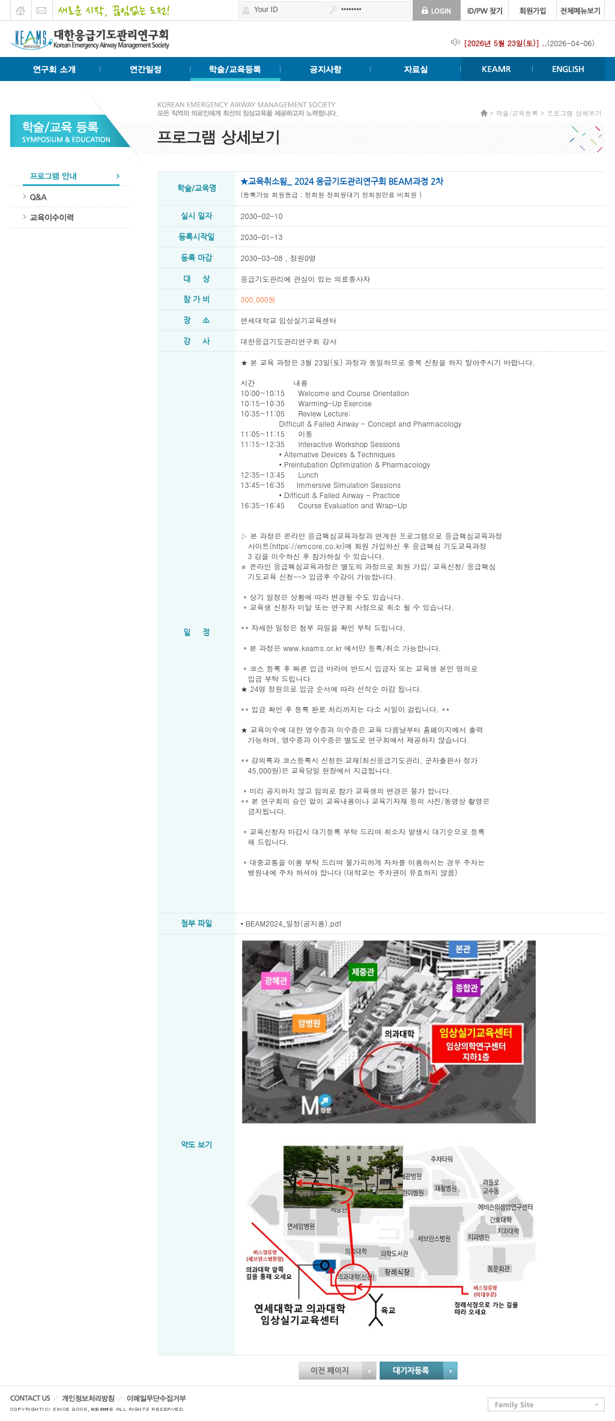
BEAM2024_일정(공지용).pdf (293, 923)
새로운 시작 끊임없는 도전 (110, 7)
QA (70, 196)
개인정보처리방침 (102, 1401)
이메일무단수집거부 (178, 1401)
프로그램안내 (70, 175)
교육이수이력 (70, 217)
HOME (20, 7)
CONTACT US (34, 1401)
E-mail (41, 7)
